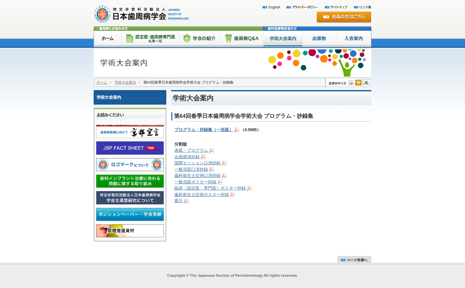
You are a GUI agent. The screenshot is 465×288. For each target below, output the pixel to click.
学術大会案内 (125, 82)
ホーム (102, 82)
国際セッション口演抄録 (197, 162)
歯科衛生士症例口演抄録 (197, 175)
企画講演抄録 (187, 156)
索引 (178, 200)
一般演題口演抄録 (191, 169)
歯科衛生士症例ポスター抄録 (201, 194)
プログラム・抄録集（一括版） (203, 129)
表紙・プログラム (191, 150)
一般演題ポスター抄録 (195, 182)
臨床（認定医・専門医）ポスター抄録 (210, 188)
